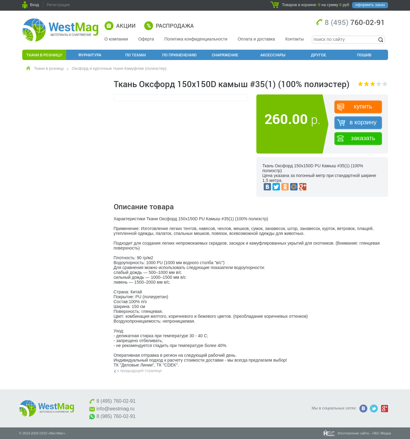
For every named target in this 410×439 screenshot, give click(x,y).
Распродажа (175, 25)
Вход (34, 4)
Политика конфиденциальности (195, 39)
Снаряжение (225, 55)
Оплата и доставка (256, 39)
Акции (126, 25)
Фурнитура (89, 55)
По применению (179, 55)
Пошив (364, 55)
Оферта (146, 39)
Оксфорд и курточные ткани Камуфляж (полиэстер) (119, 68)
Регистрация (58, 4)
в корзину (363, 122)
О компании (116, 39)
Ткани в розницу (44, 55)
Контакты (294, 39)
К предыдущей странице (139, 370)
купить (363, 106)
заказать (363, 138)
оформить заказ (370, 4)
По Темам (135, 55)
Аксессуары (272, 55)
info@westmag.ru (116, 408)
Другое (318, 55)
